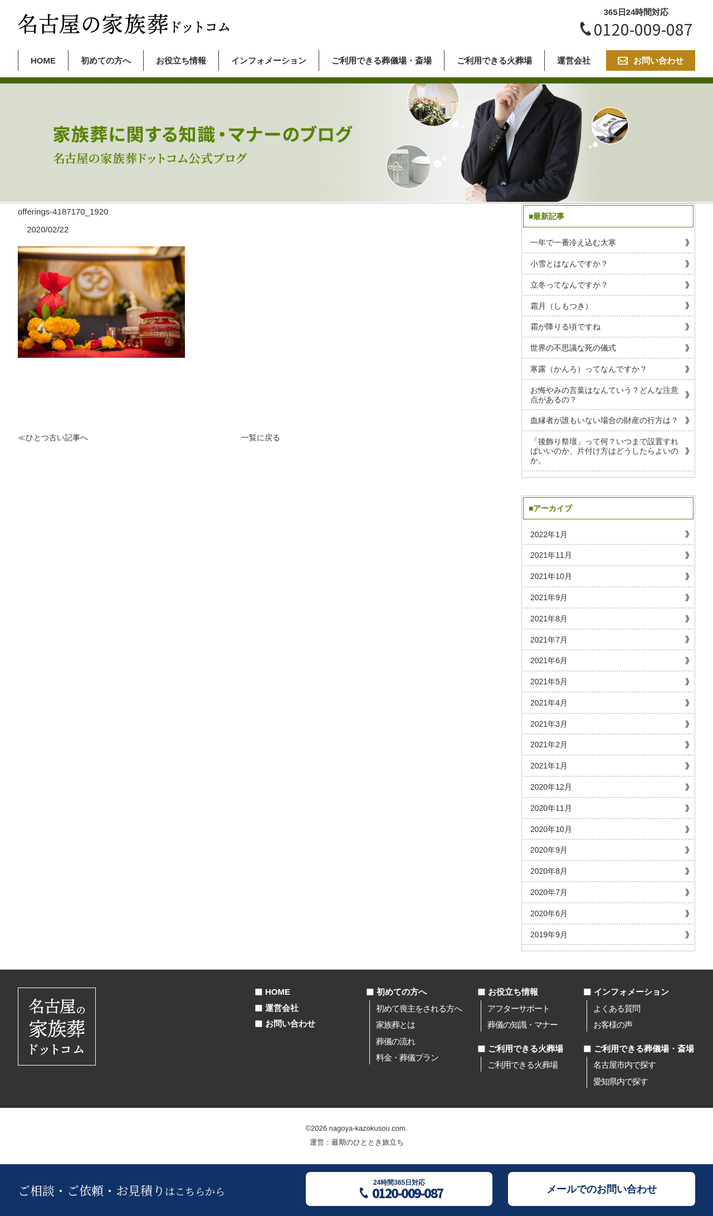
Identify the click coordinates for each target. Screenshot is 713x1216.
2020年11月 (551, 808)
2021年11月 (551, 555)
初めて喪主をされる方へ (419, 1008)
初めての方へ (106, 60)
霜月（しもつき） (561, 305)
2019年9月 (549, 934)
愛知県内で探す (620, 1081)
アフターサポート (518, 1008)
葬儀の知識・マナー (522, 1024)
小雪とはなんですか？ (569, 263)
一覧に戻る (260, 437)
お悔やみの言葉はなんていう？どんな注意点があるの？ (604, 395)
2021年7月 (549, 639)
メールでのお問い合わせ (601, 1189)
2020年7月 (549, 892)
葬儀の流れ (395, 1041)
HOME (43, 60)
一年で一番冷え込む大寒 (573, 242)
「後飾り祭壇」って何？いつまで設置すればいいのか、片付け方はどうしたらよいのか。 (604, 451)
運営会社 (573, 60)
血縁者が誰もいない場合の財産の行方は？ (604, 420)
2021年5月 (549, 681)
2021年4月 (549, 702)
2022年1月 (549, 534)
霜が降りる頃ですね (565, 326)
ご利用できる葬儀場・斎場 (381, 60)
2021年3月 (549, 723)
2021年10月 (551, 576)
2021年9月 (549, 597)
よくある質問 (616, 1008)
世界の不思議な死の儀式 (573, 347)
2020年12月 (551, 786)
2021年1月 (549, 765)
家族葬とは (395, 1024)
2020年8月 (549, 871)
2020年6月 (549, 913)
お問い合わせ (290, 1023)
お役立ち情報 (181, 60)
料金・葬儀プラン (407, 1057)
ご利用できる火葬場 (494, 60)
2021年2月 (549, 744)
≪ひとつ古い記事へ (53, 437)
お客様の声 (612, 1024)
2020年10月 (551, 829)
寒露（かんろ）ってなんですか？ (588, 368)
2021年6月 (549, 660)
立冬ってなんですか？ (569, 284)
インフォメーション (268, 60)
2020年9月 (549, 849)
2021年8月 (549, 618)
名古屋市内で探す (624, 1064)
